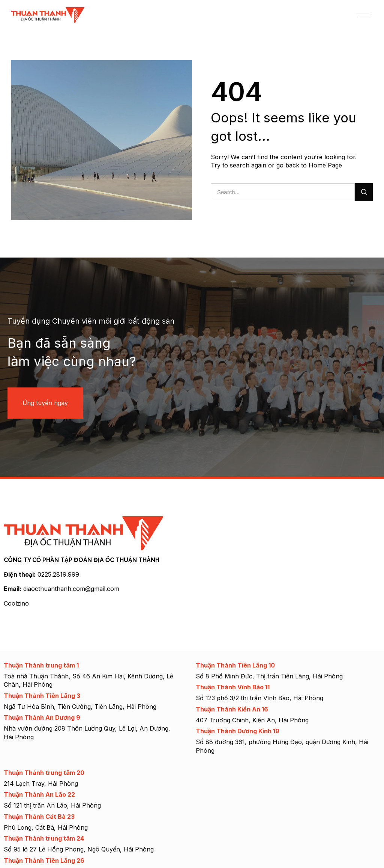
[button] (362, 15)
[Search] (364, 192)
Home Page (325, 165)
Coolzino (16, 603)
